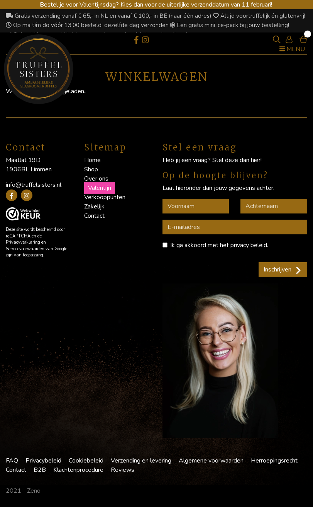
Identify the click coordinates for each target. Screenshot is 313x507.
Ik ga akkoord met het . (219, 245)
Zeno (34, 491)
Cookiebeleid (86, 460)
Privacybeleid (43, 460)
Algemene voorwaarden (211, 460)
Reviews (122, 470)
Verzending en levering (141, 460)
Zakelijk (94, 206)
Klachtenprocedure (78, 470)
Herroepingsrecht (274, 460)
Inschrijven (283, 269)
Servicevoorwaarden (25, 249)
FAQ (12, 460)
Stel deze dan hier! (237, 160)
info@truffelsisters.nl (33, 185)
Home (92, 160)
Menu (292, 49)
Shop (91, 169)
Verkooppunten (104, 197)
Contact (94, 216)
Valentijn (99, 188)
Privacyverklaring (23, 242)
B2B (40, 470)
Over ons (96, 178)
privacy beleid (248, 245)
